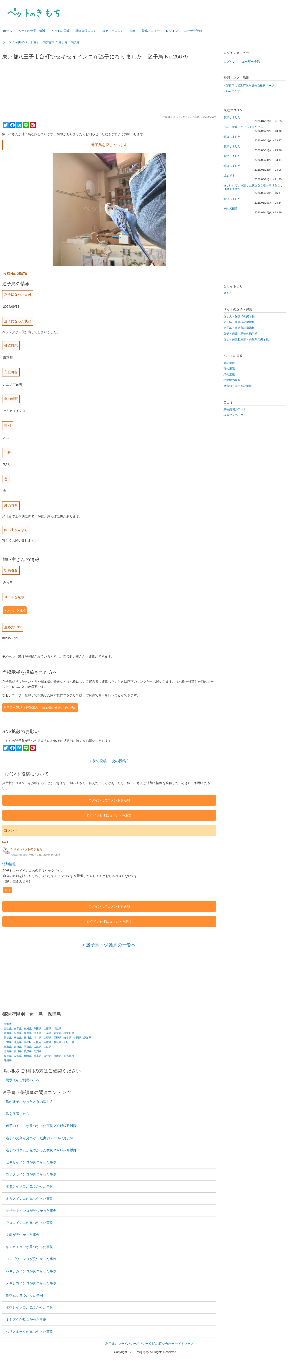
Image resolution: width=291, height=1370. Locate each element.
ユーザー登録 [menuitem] (193, 30)
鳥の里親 (229, 374)
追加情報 (9, 864)
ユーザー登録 (251, 61)
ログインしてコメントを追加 (109, 800)
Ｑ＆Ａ (228, 292)
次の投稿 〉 (121, 761)
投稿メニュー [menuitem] (151, 30)
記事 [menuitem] (133, 30)
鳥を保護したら (17, 1114)
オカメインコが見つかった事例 (29, 1199)
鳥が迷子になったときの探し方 (29, 1102)
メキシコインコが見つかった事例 (31, 1283)
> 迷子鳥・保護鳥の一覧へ (109, 944)
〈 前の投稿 (97, 761)
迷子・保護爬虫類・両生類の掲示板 (246, 339)
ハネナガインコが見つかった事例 (31, 1271)
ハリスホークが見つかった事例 (29, 1332)
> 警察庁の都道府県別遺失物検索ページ (249, 85)
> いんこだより (233, 91)
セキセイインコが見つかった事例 (31, 1162)
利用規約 (111, 1343)
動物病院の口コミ (235, 409)
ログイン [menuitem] (172, 30)
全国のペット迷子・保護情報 (34, 42)
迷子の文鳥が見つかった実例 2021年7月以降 (40, 1138)
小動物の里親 (232, 380)
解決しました (232, 117)
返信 (7, 890)
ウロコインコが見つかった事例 (29, 1223)
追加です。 (231, 175)
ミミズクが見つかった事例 (26, 1319)
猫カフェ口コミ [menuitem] (113, 30)
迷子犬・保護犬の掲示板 (239, 316)
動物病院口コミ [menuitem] (85, 30)
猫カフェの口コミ (235, 415)
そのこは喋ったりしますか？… (243, 126)
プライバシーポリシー (133, 1343)
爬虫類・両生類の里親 (238, 385)
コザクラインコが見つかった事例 (31, 1174)
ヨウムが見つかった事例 (24, 1295)
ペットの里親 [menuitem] (60, 30)
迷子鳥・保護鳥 (68, 42)
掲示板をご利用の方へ (23, 1080)
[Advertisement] (109, 89)
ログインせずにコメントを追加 (109, 815)
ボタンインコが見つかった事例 (29, 1186)
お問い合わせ (165, 1343)
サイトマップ (184, 1343)
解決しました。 (233, 136)
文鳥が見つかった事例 (23, 1235)
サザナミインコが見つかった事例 (31, 1211)
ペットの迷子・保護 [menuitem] (31, 30)
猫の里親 (229, 368)
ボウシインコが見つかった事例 (29, 1307)
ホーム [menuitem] (7, 30)
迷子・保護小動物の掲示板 (240, 333)
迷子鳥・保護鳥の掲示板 (239, 327)
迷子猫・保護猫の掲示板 (239, 322)
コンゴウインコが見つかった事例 (31, 1259)
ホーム (6, 42)
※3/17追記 (230, 208)
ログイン (230, 61)
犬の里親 (229, 362)
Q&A (152, 1343)
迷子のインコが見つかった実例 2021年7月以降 (41, 1126)
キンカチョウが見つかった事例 (29, 1247)
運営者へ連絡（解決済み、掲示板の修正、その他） (40, 707)
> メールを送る (15, 610)
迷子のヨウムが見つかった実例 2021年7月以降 (41, 1150)
